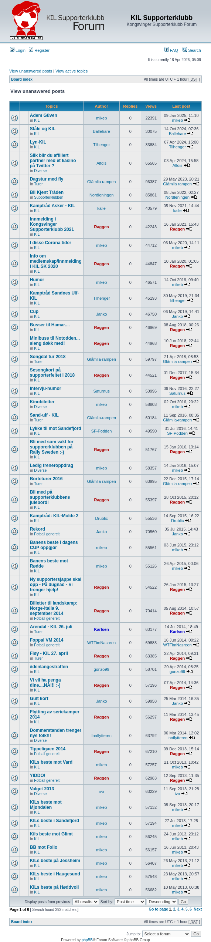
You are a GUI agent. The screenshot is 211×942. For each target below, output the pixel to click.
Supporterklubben (48, 197)
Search (192, 50)
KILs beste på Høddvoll (54, 887)
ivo (101, 791)
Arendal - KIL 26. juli (51, 626)
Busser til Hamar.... (50, 324)
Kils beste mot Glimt (51, 834)
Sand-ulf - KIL (44, 415)
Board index (22, 79)
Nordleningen (101, 195)
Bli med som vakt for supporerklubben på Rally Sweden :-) (52, 447)
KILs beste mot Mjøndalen (46, 805)
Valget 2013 (42, 788)
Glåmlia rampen (101, 181)
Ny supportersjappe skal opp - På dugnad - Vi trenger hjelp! (55, 584)
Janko (101, 314)
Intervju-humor (45, 388)
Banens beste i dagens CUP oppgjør (54, 545)
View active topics (71, 71)
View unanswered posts (30, 71)
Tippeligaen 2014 (48, 748)
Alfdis (101, 163)
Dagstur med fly (47, 179)
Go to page (158, 909)
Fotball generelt (46, 534)
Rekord (37, 529)
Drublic (101, 518)
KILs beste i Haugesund (55, 874)
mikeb (101, 118)
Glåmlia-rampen (101, 359)
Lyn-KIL (38, 142)
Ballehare (101, 131)
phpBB (87, 940)
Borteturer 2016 (46, 478)
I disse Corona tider (50, 242)
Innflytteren (101, 735)
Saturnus (101, 391)
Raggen (101, 227)
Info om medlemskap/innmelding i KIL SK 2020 (56, 261)
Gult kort (39, 698)
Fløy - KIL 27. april (49, 653)
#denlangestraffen (49, 666)
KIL (37, 120)
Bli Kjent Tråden (47, 192)
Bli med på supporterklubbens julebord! (50, 497)
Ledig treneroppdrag (51, 465)
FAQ (171, 50)
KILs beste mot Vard (51, 762)
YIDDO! (37, 775)
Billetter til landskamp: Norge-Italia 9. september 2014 (54, 608)
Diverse (40, 171)
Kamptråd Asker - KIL (52, 205)
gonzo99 (101, 669)
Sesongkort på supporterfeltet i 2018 (52, 372)
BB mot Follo (44, 847)
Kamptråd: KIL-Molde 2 (54, 515)
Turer (38, 184)
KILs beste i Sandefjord (54, 820)
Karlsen (101, 629)
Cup (34, 311)
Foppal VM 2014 (47, 640)
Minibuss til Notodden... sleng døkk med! (55, 341)
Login (17, 50)
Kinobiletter (42, 401)
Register (39, 50)
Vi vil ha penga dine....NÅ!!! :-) (45, 682)
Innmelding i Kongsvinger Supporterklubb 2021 (52, 224)
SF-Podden (101, 431)
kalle (101, 208)
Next (198, 909)
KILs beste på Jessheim (55, 860)
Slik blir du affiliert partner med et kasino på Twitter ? (53, 160)
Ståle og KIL (42, 128)
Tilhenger (101, 144)
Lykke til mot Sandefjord (55, 428)
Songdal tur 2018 (48, 356)
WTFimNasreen (101, 642)
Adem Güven (43, 115)
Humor (37, 279)
